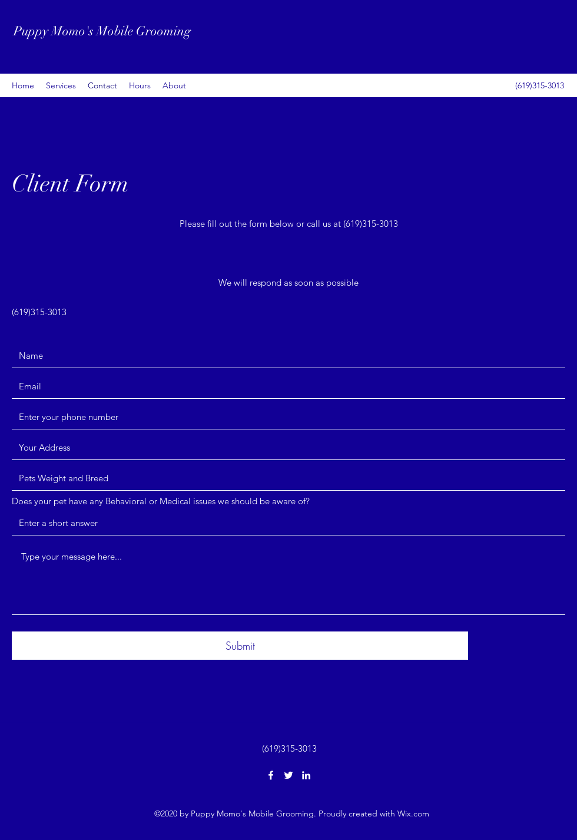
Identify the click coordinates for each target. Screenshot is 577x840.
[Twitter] (288, 775)
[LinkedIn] (306, 775)
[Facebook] (271, 775)
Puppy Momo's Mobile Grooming (102, 31)
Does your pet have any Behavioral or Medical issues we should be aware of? (161, 501)
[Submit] (240, 645)
